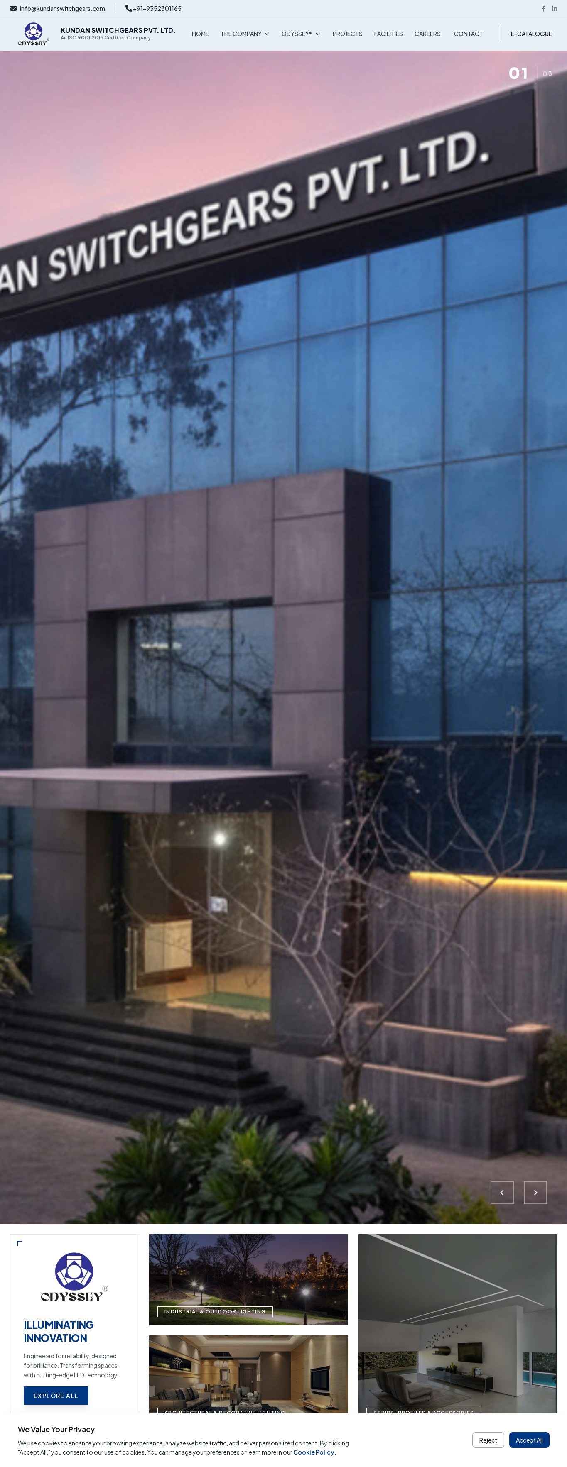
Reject (488, 1440)
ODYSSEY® (301, 33)
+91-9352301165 (153, 8)
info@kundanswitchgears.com (57, 8)
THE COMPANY (245, 33)
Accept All (529, 1440)
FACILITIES (388, 33)
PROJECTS (348, 33)
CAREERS (428, 33)
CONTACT (468, 33)
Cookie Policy (313, 1452)
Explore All (56, 1395)
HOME (200, 33)
